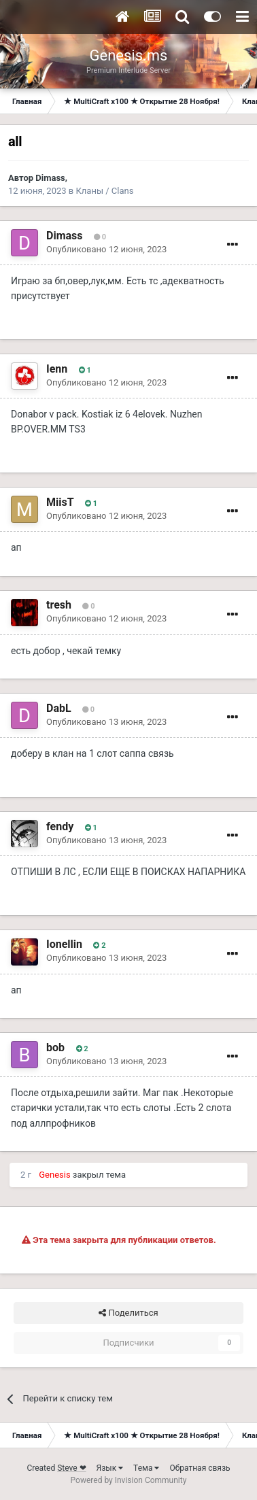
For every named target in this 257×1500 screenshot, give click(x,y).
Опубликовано (106, 249)
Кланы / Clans (104, 191)
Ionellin (64, 944)
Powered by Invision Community (129, 1480)
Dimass (50, 178)
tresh (58, 604)
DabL (58, 708)
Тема (146, 1468)
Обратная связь (199, 1468)
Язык (110, 1468)
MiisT (60, 502)
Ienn (56, 368)
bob (55, 1047)
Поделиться (128, 1313)
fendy (59, 826)
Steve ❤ (71, 1468)
